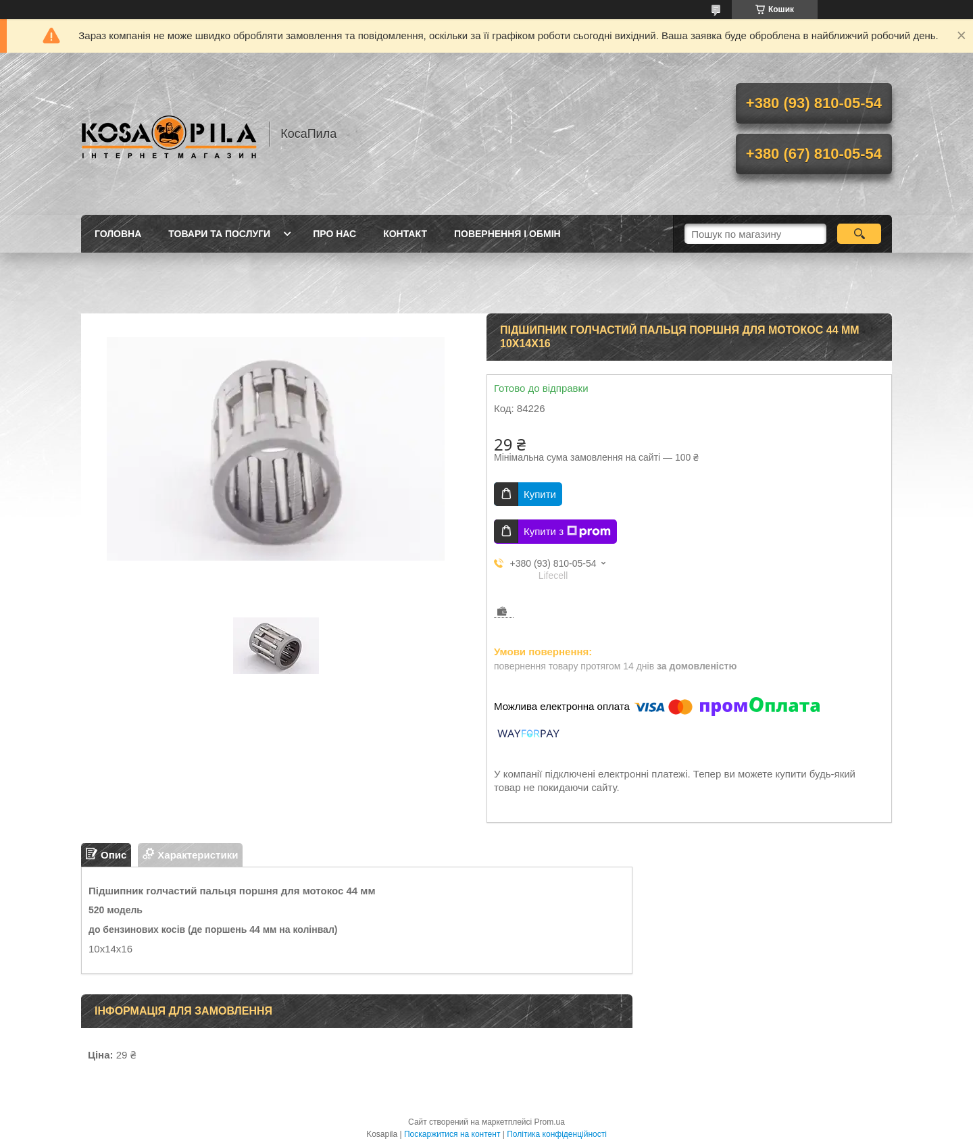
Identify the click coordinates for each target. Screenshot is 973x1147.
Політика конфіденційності (557, 1134)
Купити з (567, 532)
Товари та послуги (219, 233)
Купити (540, 494)
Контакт (405, 233)
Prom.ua (549, 1122)
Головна (118, 233)
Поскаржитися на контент (452, 1134)
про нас (334, 233)
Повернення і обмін (507, 233)
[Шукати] (859, 234)
